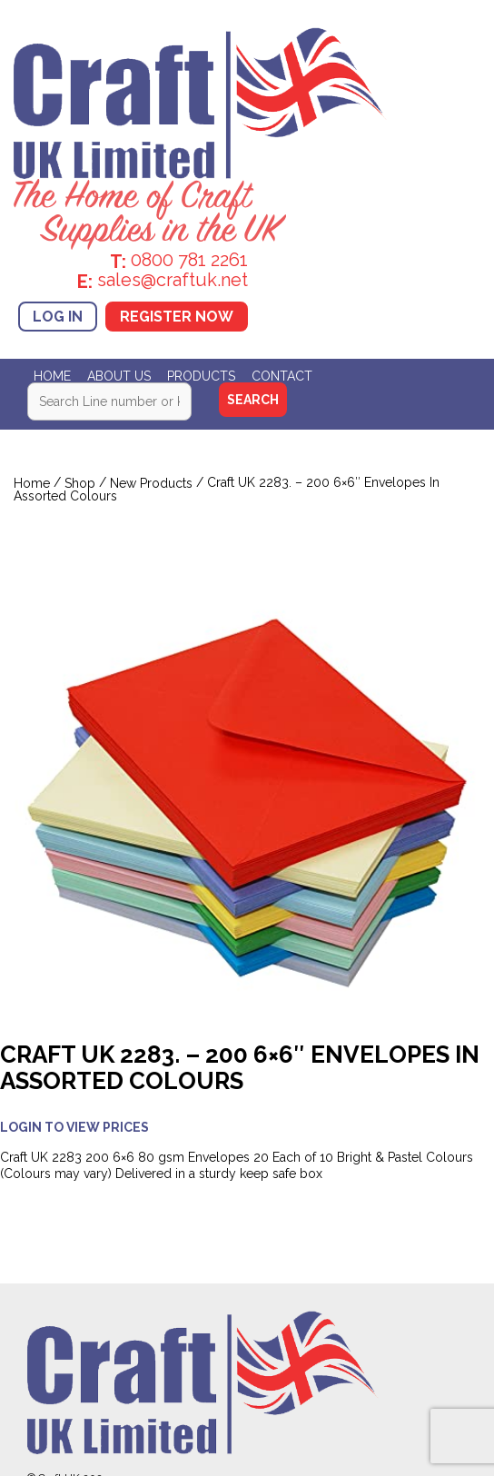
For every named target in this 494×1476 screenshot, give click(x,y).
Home (52, 376)
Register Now (176, 316)
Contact (282, 376)
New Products (151, 483)
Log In (58, 316)
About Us (119, 376)
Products (201, 376)
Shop (79, 483)
